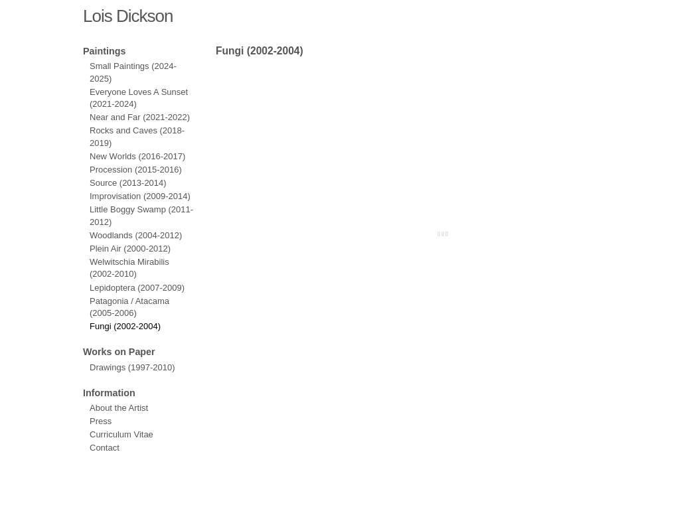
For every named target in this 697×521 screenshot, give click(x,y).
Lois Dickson (128, 16)
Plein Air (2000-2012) (130, 249)
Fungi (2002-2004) (125, 326)
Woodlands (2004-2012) (136, 235)
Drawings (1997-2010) (132, 367)
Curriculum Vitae (121, 434)
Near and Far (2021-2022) (140, 117)
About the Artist (119, 408)
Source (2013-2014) (128, 183)
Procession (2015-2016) (136, 170)
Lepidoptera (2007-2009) (137, 288)
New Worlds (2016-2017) (137, 156)
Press (101, 421)
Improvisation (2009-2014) (140, 196)
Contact (104, 448)
